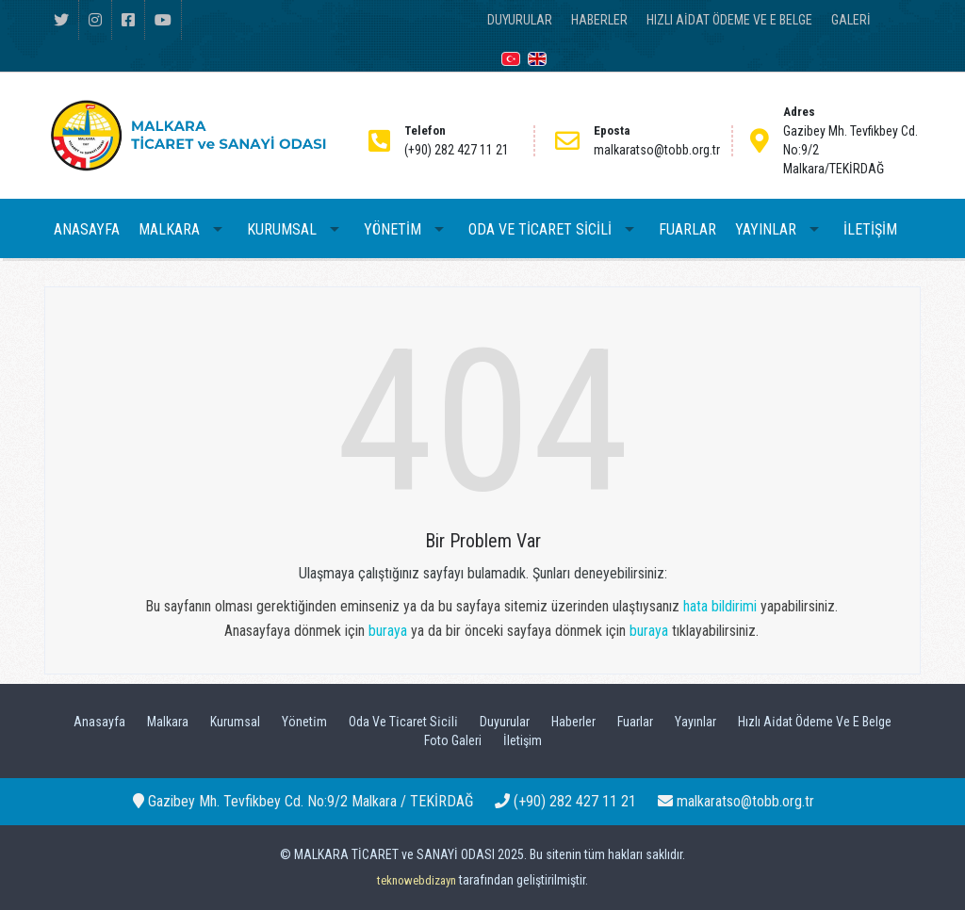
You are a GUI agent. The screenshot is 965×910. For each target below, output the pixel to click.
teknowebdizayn (416, 880)
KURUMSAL (282, 229)
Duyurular (505, 721)
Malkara (167, 721)
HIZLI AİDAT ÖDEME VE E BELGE (729, 19)
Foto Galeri (453, 740)
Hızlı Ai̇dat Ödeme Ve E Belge (814, 721)
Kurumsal (235, 721)
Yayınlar (695, 721)
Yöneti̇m (304, 721)
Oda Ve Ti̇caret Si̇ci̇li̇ (403, 721)
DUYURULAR (519, 19)
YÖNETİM (392, 229)
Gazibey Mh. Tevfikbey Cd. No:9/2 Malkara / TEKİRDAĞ (303, 801)
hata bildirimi (720, 606)
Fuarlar (635, 721)
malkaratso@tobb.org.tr (736, 801)
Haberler (573, 721)
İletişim (522, 740)
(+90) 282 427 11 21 (565, 801)
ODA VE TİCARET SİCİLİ (540, 229)
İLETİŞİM (870, 229)
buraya (387, 631)
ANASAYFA (87, 229)
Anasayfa (99, 721)
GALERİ (851, 19)
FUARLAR (687, 229)
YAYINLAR (765, 229)
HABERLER (599, 19)
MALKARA (169, 229)
